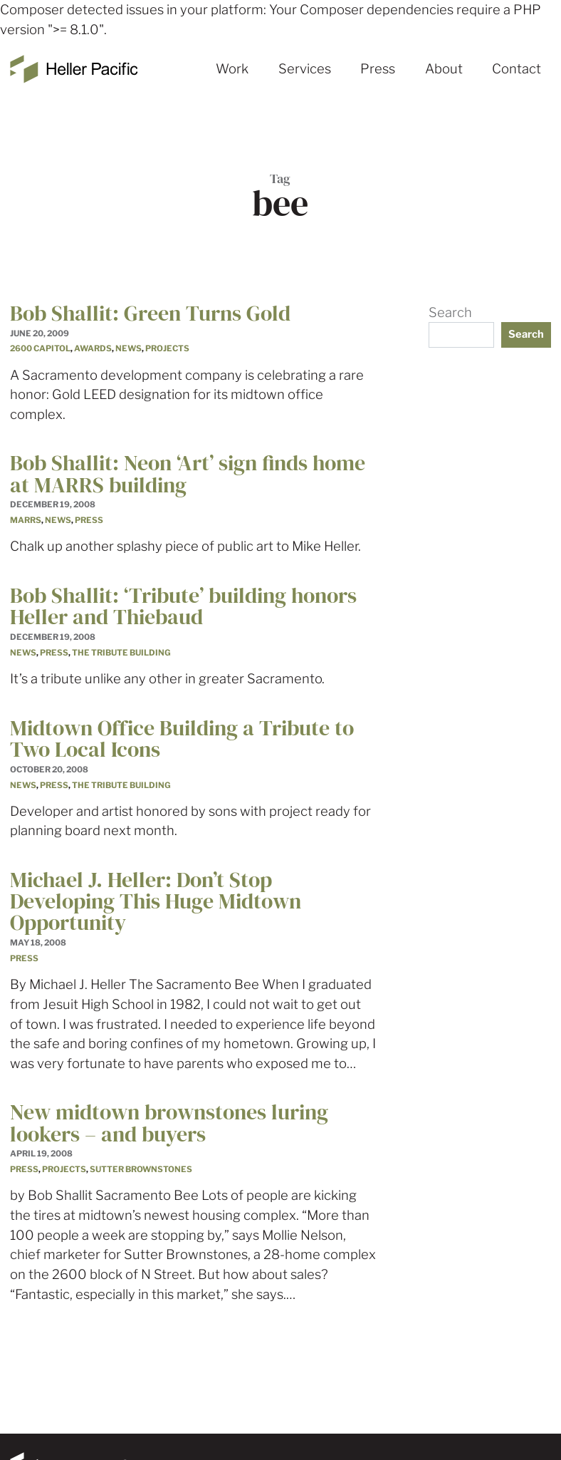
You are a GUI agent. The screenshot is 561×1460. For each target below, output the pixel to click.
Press (377, 69)
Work (232, 69)
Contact (516, 69)
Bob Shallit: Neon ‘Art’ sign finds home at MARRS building (187, 473)
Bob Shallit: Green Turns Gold (150, 313)
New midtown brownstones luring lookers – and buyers (169, 1122)
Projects (167, 348)
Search (450, 312)
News (128, 348)
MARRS (25, 520)
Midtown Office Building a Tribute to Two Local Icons (182, 738)
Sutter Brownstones (141, 1169)
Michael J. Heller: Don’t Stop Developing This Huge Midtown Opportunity (155, 901)
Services (304, 69)
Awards (93, 348)
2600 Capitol (40, 348)
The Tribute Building (121, 653)
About (444, 69)
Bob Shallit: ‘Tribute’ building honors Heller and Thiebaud (183, 606)
